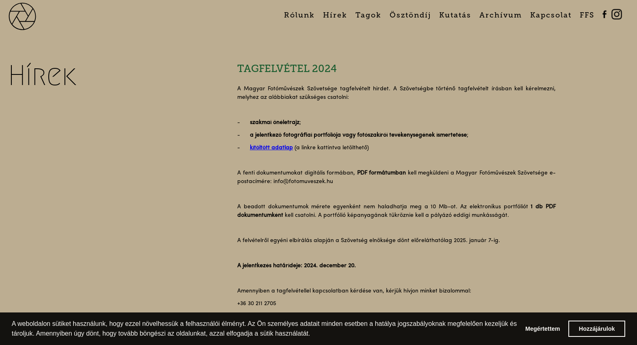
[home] (33, 15)
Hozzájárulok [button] (597, 328)
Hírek (335, 15)
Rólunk (299, 15)
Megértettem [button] (542, 328)
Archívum (500, 15)
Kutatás (455, 15)
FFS (587, 15)
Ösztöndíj (410, 15)
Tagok (368, 15)
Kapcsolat (551, 15)
